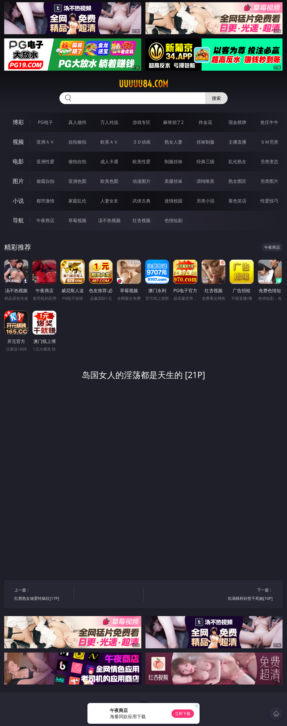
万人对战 (109, 122)
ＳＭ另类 (269, 142)
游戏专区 (142, 122)
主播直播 (237, 142)
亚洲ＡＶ (45, 142)
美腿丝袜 (173, 181)
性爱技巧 (269, 201)
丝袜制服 (205, 142)
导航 (18, 220)
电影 (18, 161)
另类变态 (269, 161)
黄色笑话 (237, 201)
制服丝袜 (173, 161)
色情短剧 (173, 220)
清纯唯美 (205, 181)
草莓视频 (77, 220)
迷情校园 (173, 201)
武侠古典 (142, 201)
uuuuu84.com (143, 83)
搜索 (216, 98)
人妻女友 (109, 201)
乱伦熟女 (237, 161)
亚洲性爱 (45, 161)
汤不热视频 (109, 220)
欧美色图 (109, 181)
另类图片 (269, 181)
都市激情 (45, 201)
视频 (18, 142)
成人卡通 (109, 161)
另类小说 (205, 201)
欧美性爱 (142, 161)
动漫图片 (142, 181)
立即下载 (183, 713)
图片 (18, 181)
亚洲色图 (77, 181)
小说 (18, 200)
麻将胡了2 (173, 122)
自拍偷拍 (77, 142)
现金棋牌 (237, 122)
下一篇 (244, 595)
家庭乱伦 (77, 201)
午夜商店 (45, 220)
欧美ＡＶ (109, 142)
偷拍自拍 (77, 161)
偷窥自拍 (45, 181)
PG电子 (45, 122)
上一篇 (42, 595)
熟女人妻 (173, 142)
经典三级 (205, 161)
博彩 (18, 122)
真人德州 (77, 122)
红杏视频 (142, 220)
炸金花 (205, 122)
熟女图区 (237, 181)
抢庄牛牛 (269, 122)
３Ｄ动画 (142, 142)
